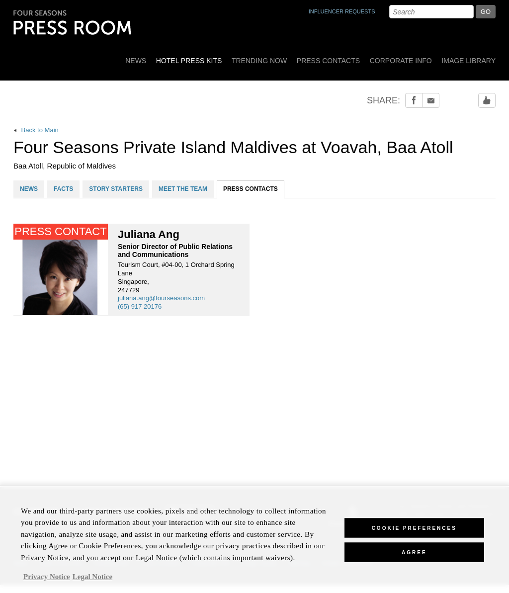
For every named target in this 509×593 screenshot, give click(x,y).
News (135, 61)
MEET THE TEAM (183, 188)
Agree (414, 557)
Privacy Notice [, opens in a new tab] (46, 581)
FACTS (63, 188)
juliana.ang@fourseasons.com (161, 298)
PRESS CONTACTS (250, 188)
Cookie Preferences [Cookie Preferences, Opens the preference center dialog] (414, 532)
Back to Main (36, 130)
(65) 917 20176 (140, 306)
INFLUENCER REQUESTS (342, 11)
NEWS (29, 188)
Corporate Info (401, 61)
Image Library (468, 61)
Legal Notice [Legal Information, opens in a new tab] (92, 581)
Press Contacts (328, 61)
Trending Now (259, 61)
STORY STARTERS (116, 188)
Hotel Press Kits (189, 61)
